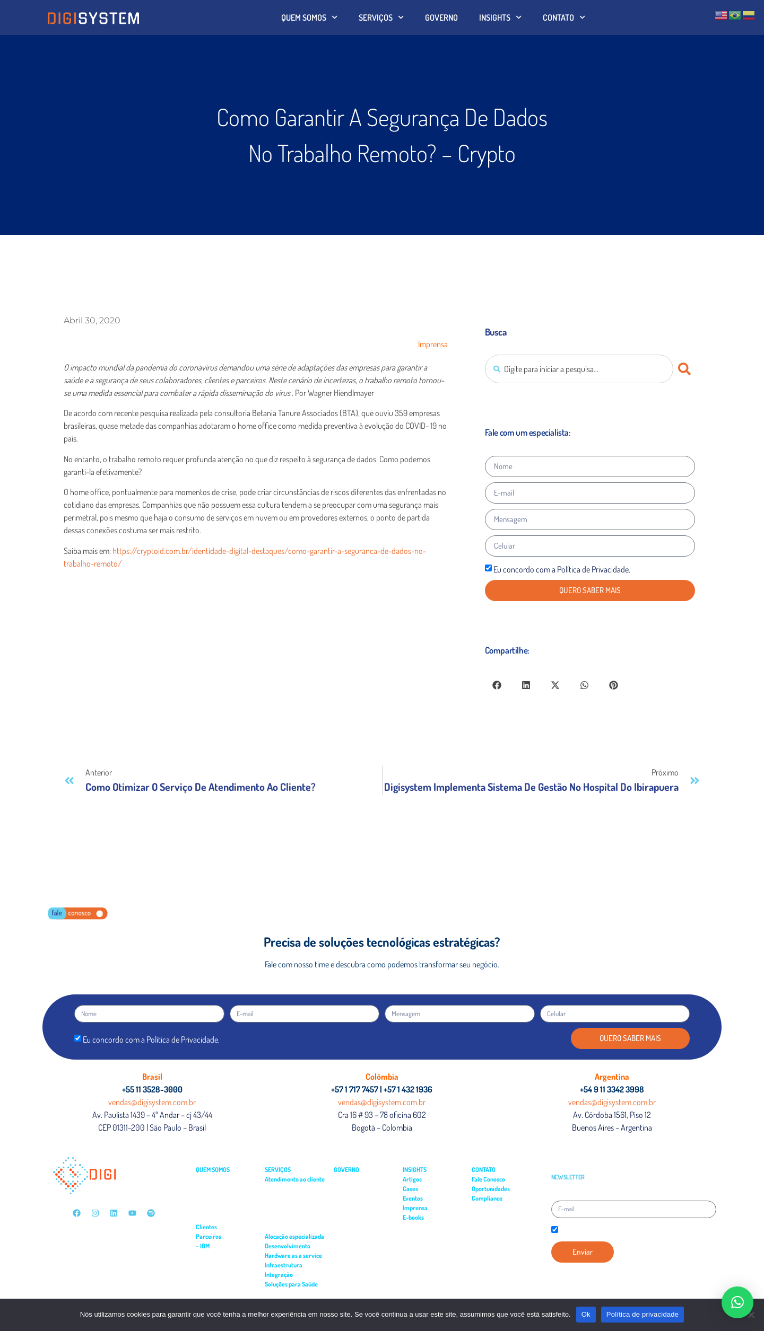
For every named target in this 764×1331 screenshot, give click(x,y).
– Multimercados (216, 1198)
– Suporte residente (289, 1217)
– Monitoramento (286, 1227)
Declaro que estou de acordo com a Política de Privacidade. (630, 1231)
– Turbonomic (214, 1275)
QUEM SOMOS (309, 17)
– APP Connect (215, 1255)
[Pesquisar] (686, 369)
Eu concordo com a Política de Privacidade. (561, 569)
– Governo (208, 1189)
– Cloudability (214, 1284)
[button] (497, 685)
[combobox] (579, 369)
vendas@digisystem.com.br (152, 1102)
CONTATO (564, 17)
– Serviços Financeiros (223, 1217)
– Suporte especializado (294, 1208)
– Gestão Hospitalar (288, 1294)
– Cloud (207, 1294)
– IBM (203, 1246)
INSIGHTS (500, 17)
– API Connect (215, 1265)
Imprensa (433, 344)
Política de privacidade (642, 1314)
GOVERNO (441, 17)
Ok (586, 1314)
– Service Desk (282, 1189)
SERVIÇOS (381, 17)
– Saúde (205, 1208)
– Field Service (282, 1198)
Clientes (206, 1227)
